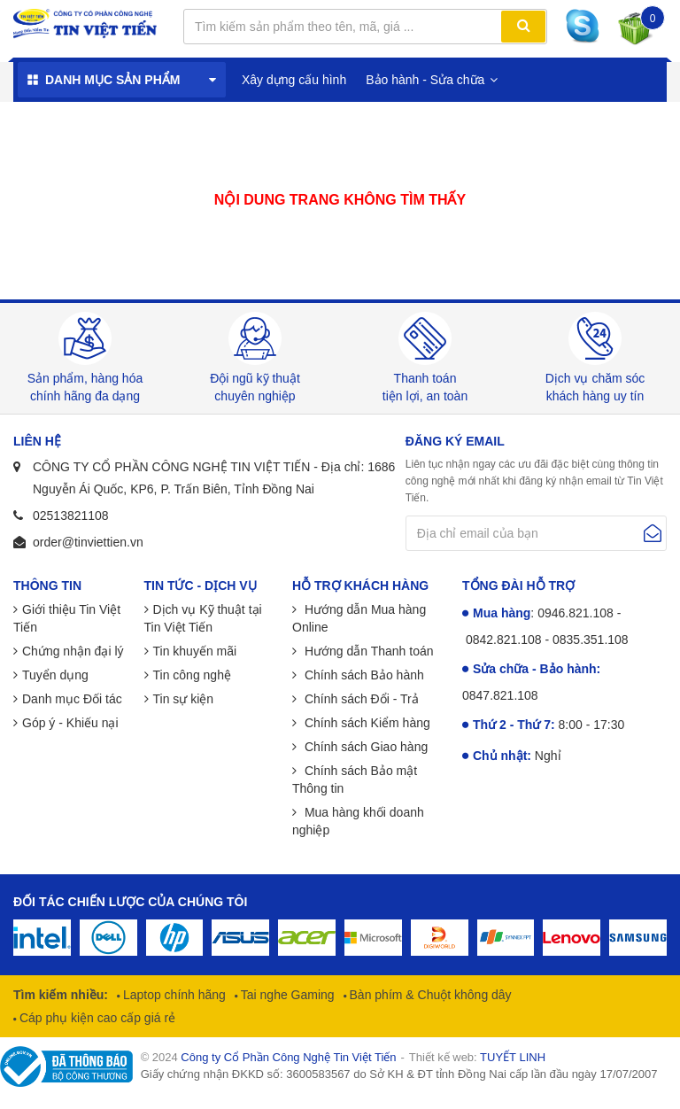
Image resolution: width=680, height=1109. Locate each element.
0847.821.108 (500, 695)
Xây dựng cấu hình (294, 80)
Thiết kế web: (477, 1057)
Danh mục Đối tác (72, 699)
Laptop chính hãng (173, 995)
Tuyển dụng (55, 675)
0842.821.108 (504, 639)
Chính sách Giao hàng (364, 747)
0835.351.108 (590, 639)
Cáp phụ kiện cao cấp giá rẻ (95, 1018)
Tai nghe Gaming (286, 995)
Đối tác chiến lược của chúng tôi (130, 902)
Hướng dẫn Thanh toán (367, 651)
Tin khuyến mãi (195, 651)
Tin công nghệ (192, 675)
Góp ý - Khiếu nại (70, 723)
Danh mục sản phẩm (112, 80)
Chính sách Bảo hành (362, 675)
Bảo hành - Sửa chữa (425, 80)
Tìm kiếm (523, 27)
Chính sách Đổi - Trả (360, 699)
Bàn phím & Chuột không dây (429, 995)
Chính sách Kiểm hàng (365, 723)
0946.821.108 (575, 613)
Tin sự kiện (183, 699)
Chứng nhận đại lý (73, 651)
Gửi (652, 533)
